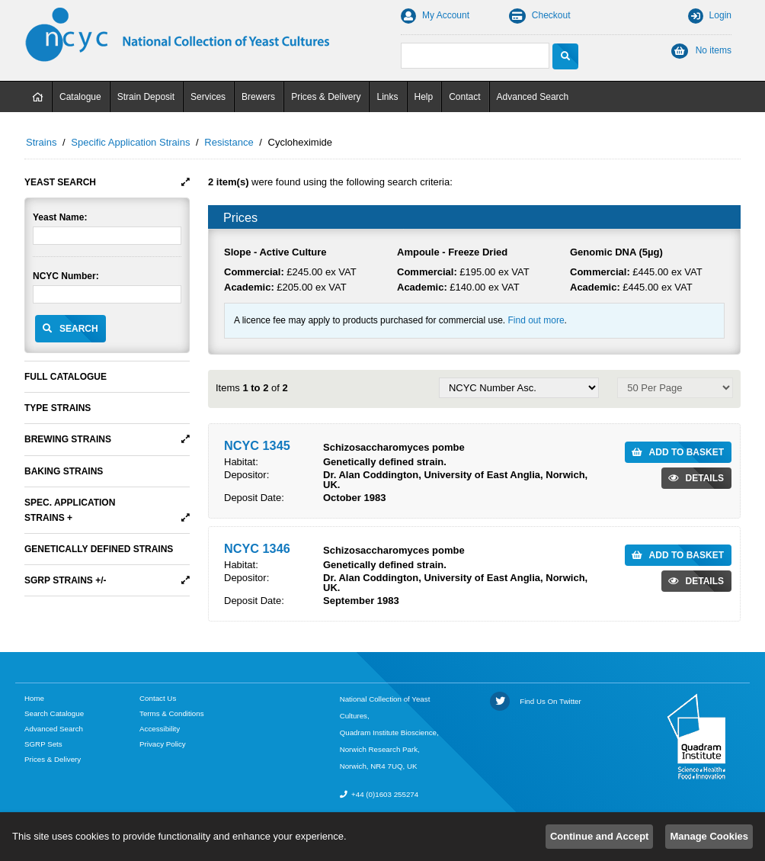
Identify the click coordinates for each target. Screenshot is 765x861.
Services (208, 97)
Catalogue (80, 97)
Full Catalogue (65, 376)
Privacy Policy (162, 744)
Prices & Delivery (325, 97)
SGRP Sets (43, 744)
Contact (464, 97)
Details (705, 478)
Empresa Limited (713, 845)
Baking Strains (63, 471)
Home (38, 97)
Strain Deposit (145, 97)
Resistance (228, 142)
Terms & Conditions (171, 713)
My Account (435, 15)
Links (387, 97)
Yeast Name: (60, 217)
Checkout (540, 15)
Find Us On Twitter (535, 701)
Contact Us (157, 698)
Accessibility (159, 728)
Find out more (536, 320)
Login (709, 15)
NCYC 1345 (257, 445)
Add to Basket (686, 452)
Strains (41, 142)
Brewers (258, 97)
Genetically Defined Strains (98, 549)
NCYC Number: (66, 276)
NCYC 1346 (257, 548)
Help (424, 97)
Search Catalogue (54, 713)
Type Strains (57, 408)
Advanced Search (533, 97)
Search (78, 328)
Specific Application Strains (130, 142)
